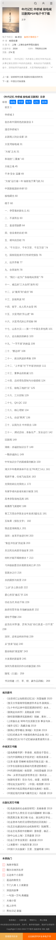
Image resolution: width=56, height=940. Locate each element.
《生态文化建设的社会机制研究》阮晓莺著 (28, 826)
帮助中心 (33, 920)
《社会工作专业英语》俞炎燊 (21, 840)
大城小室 (11, 900)
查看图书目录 (11, 936)
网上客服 (43, 920)
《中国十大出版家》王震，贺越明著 (25, 849)
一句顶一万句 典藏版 (18, 895)
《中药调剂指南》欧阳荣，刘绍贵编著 (26, 770)
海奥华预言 (13, 864)
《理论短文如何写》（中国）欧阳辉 (25, 784)
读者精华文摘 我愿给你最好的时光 (27, 77)
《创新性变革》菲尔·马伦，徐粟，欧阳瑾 (27, 779)
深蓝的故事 (13, 890)
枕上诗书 (11, 905)
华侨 (20, 102)
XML (43, 929)
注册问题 (22, 920)
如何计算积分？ (31, 37)
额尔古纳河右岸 (15, 870)
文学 (24, 19)
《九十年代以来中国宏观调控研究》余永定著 (29, 707)
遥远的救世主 (14, 880)
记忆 (36, 102)
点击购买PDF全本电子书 (39, 936)
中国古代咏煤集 (18, 81)
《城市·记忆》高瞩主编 (18, 725)
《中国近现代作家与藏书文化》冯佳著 (26, 793)
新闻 (44, 102)
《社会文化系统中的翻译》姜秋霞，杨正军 (28, 831)
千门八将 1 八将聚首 (17, 885)
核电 (12, 102)
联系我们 (12, 920)
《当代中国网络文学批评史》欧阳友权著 (27, 757)
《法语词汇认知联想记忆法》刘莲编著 (26, 698)
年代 (28, 102)
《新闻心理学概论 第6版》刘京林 (23, 730)
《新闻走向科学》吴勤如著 (20, 712)
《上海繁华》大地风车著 (19, 844)
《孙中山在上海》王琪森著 (20, 835)
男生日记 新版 (14, 911)
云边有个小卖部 (15, 875)
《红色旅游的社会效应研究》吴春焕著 (26, 808)
